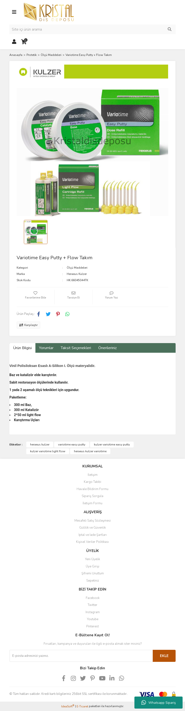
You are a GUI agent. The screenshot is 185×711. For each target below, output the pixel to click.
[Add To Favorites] (35, 297)
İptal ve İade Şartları (93, 535)
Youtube (92, 619)
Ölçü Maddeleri (77, 268)
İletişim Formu (92, 503)
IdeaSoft (67, 706)
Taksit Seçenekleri (76, 348)
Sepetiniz (92, 580)
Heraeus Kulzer (77, 274)
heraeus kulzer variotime (90, 451)
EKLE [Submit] (164, 655)
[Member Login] (14, 42)
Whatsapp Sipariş (158, 702)
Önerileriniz (107, 348)
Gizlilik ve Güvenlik (92, 527)
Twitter (92, 605)
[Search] (92, 29)
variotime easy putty (71, 444)
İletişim (93, 475)
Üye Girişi (92, 566)
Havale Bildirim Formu (92, 489)
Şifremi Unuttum (92, 573)
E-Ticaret (82, 706)
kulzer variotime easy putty (112, 444)
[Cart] (24, 42)
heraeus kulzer (39, 444)
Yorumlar (46, 348)
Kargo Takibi (92, 482)
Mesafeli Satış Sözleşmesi (92, 520)
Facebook (92, 598)
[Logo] (49, 12)
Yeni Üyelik (92, 559)
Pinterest (92, 626)
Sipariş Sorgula (92, 496)
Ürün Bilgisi (22, 348)
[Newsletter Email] (81, 656)
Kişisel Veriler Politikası (92, 542)
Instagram (93, 612)
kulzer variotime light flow (47, 451)
